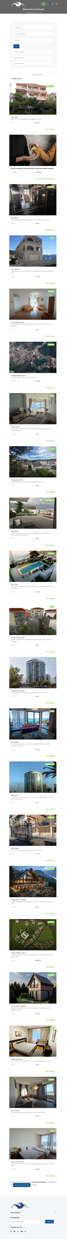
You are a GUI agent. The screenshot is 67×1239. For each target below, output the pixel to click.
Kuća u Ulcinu (15, 742)
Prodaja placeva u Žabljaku (18, 899)
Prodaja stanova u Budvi (18, 691)
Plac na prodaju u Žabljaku (18, 1006)
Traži (16, 46)
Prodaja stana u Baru (17, 1059)
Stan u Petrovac (15, 1110)
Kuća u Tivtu (14, 584)
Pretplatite (49, 1221)
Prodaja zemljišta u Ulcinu (18, 953)
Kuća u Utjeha (15, 848)
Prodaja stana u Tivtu (17, 480)
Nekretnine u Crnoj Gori (34, 12)
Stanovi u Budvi (15, 426)
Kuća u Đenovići (15, 269)
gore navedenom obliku (38, 1182)
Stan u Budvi (14, 218)
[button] (33, 28)
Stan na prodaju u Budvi (17, 322)
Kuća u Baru (14, 117)
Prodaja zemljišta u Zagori (18, 375)
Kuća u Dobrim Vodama (17, 1162)
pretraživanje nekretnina (22, 1185)
